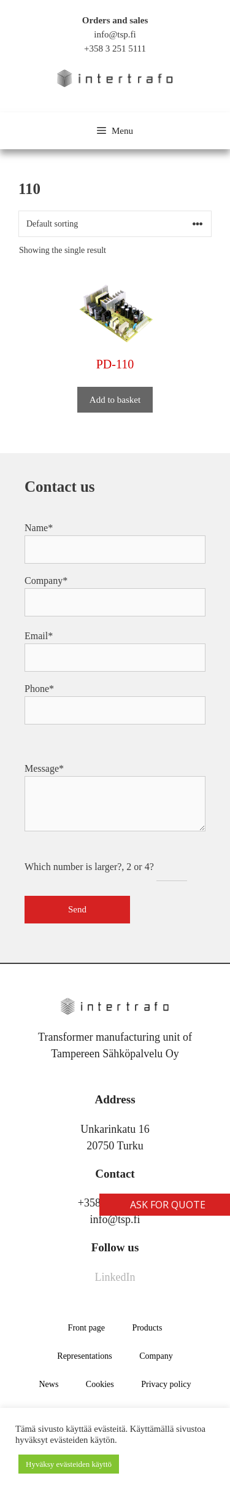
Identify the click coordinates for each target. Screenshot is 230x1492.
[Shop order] (115, 224)
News (48, 1384)
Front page (86, 1327)
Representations (84, 1356)
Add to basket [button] (115, 400)
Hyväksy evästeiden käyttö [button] (69, 1464)
